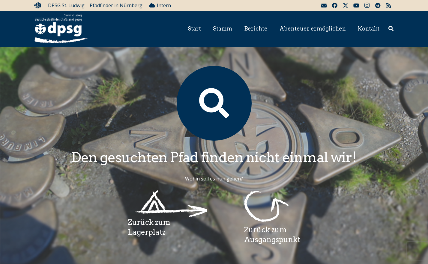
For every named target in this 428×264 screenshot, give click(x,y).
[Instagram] (367, 5)
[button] (391, 29)
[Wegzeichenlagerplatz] (167, 203)
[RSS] (388, 5)
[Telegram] (378, 5)
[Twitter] (345, 5)
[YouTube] (356, 5)
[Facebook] (334, 5)
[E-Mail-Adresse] (324, 5)
